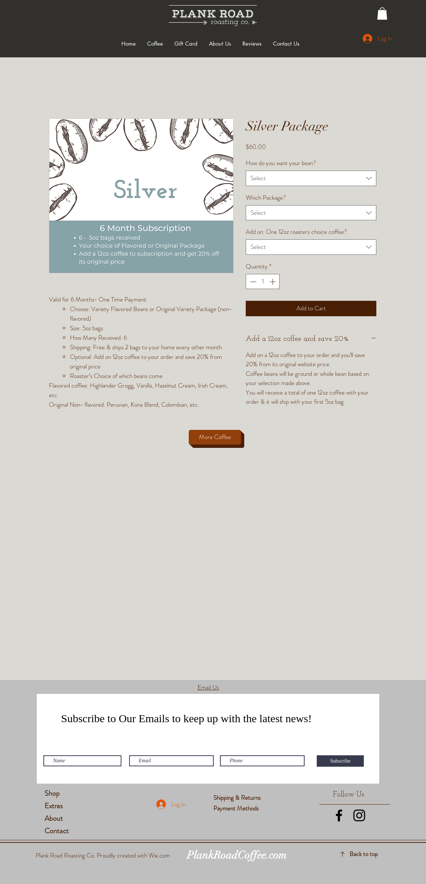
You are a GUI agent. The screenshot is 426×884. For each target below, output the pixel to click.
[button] (382, 13)
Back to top (363, 853)
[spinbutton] (263, 281)
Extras (54, 806)
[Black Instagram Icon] (359, 815)
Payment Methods (236, 808)
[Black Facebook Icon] (339, 815)
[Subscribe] (340, 761)
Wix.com (159, 855)
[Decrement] (252, 281)
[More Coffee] (215, 437)
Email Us (208, 687)
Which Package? (266, 197)
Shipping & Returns (237, 797)
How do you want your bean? (281, 162)
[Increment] (273, 281)
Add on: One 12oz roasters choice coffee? (296, 231)
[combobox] (311, 178)
